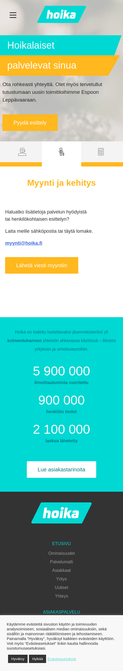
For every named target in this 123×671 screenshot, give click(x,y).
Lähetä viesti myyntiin (41, 265)
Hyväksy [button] (17, 659)
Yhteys (61, 596)
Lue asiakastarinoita (61, 469)
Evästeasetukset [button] (61, 659)
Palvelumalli (61, 562)
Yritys (61, 579)
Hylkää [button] (37, 659)
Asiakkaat (61, 570)
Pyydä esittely (29, 123)
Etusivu (61, 543)
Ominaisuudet (61, 553)
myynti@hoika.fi (23, 243)
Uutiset (61, 587)
